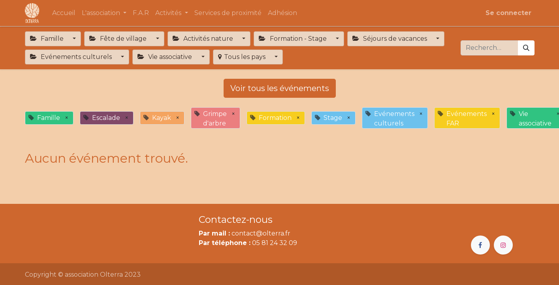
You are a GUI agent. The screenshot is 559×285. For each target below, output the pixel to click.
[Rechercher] (526, 47)
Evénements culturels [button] (71, 57)
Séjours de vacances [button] (390, 38)
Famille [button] (47, 38)
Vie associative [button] (165, 57)
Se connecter (508, 13)
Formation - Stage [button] (293, 38)
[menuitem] (64, 13)
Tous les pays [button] (242, 57)
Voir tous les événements (279, 88)
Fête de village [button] (118, 38)
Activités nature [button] (204, 38)
